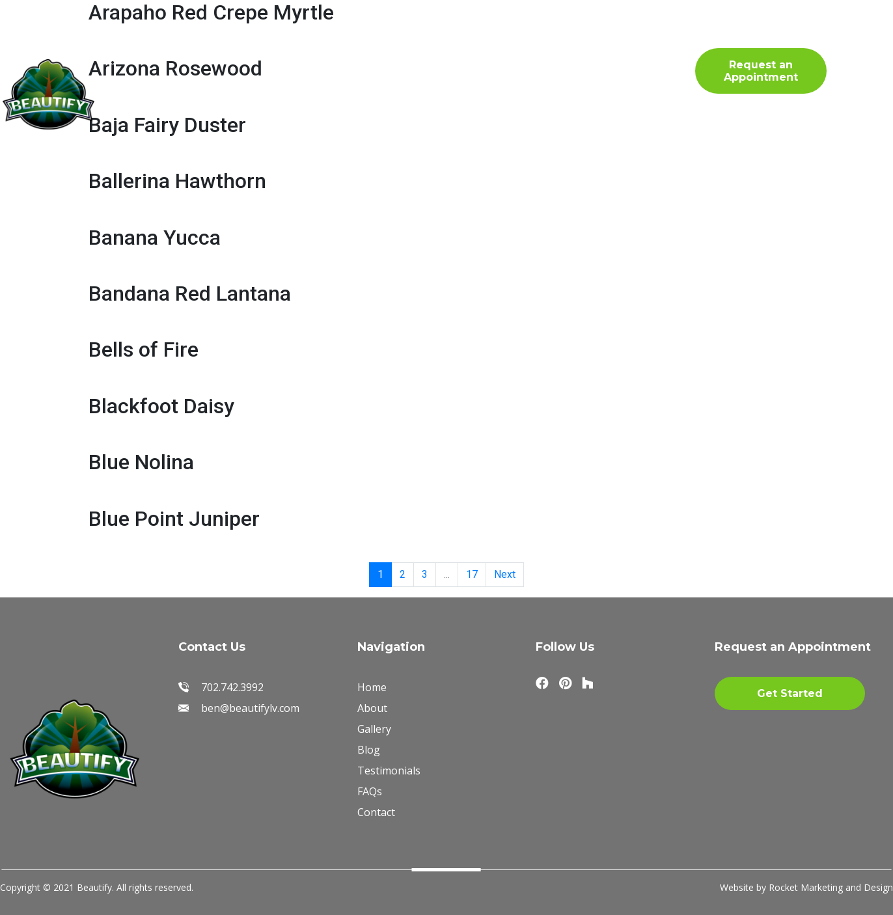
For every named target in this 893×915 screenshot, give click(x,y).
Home (176, 48)
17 (472, 574)
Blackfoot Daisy (161, 406)
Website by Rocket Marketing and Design (806, 887)
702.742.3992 (667, 69)
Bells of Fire (144, 349)
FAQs (172, 84)
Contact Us (322, 84)
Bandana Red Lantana (190, 293)
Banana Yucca (155, 237)
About (249, 48)
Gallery (326, 48)
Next (504, 574)
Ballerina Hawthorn (177, 181)
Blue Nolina (141, 462)
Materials (411, 48)
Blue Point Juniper (174, 518)
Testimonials (512, 48)
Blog (238, 84)
